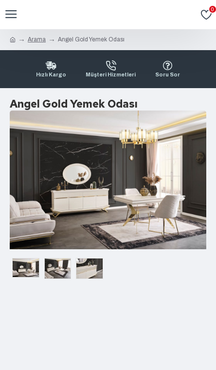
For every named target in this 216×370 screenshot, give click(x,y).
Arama (37, 39)
